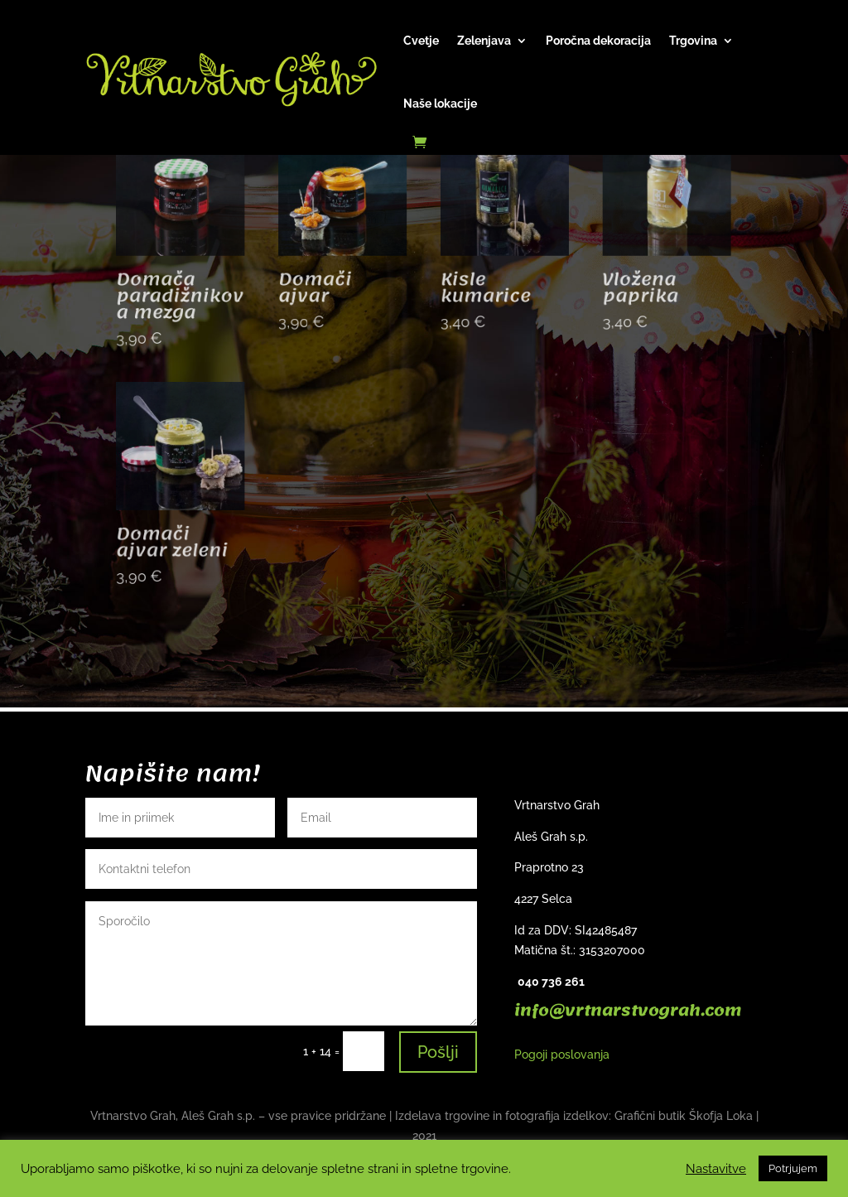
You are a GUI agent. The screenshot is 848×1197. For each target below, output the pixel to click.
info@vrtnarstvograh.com (627, 1011)
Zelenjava (484, 40)
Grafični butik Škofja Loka (683, 1115)
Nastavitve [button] (716, 1168)
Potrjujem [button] (792, 1168)
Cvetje (421, 40)
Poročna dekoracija (598, 40)
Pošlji (438, 1052)
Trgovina (693, 40)
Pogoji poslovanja (562, 1054)
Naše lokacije (440, 103)
